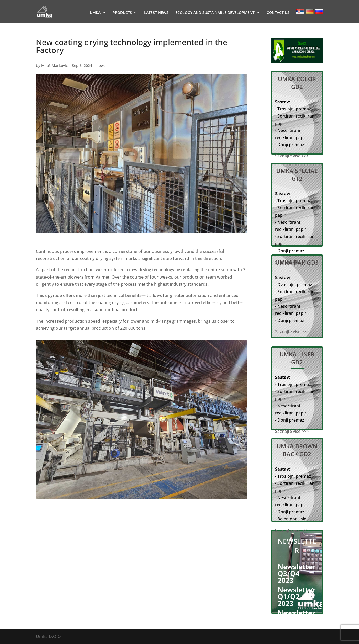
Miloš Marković (54, 65)
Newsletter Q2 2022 (296, 616)
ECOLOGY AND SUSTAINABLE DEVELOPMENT (215, 13)
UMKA (95, 13)
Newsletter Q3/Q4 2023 (296, 573)
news (100, 65)
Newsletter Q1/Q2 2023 (296, 596)
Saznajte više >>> (292, 156)
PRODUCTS (122, 13)
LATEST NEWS (156, 13)
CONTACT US (278, 13)
